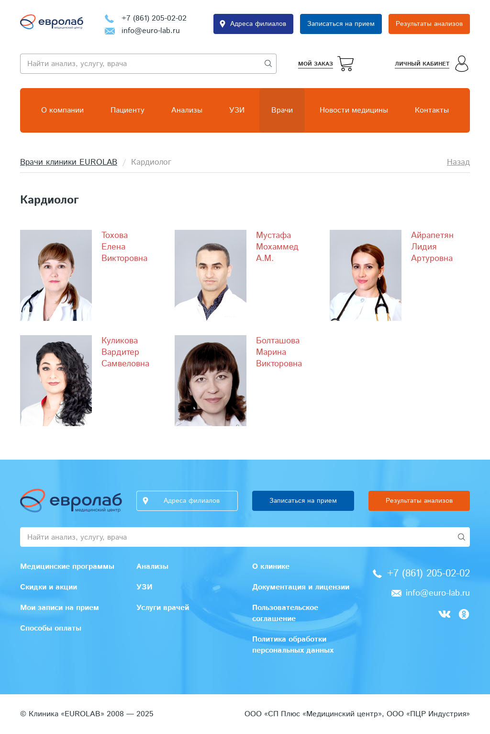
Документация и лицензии (300, 587)
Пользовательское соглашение (285, 613)
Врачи (282, 110)
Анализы (186, 110)
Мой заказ (315, 64)
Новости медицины (354, 110)
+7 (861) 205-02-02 (154, 18)
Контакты (432, 110)
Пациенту (128, 110)
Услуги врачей (162, 607)
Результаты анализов (429, 24)
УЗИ (237, 110)
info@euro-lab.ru (151, 30)
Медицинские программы (67, 566)
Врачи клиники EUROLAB (68, 162)
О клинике (271, 566)
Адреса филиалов (258, 24)
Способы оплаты (50, 628)
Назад (458, 162)
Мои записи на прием (59, 607)
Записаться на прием (341, 24)
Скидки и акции (48, 587)
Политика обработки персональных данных (293, 645)
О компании (62, 110)
